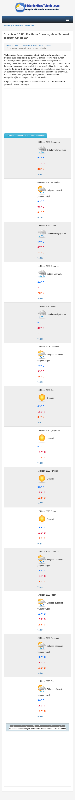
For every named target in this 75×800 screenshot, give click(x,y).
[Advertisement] (37, 111)
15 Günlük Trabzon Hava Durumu (36, 45)
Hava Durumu (12, 45)
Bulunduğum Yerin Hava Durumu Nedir (19, 26)
